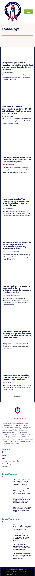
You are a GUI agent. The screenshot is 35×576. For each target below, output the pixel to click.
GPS (3, 72)
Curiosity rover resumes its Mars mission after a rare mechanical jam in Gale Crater (22, 509)
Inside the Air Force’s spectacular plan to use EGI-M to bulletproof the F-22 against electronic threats (16, 110)
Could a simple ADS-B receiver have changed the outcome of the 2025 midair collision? (16, 377)
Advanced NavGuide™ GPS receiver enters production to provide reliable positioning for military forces (16, 202)
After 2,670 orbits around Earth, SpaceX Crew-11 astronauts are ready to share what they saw (21, 482)
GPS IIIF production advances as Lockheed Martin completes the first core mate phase (17, 159)
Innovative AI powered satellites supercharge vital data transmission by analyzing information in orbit (17, 245)
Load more (17, 396)
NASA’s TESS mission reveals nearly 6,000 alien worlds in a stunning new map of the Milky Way (21, 500)
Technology (7, 252)
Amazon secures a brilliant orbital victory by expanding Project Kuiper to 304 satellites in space (22, 491)
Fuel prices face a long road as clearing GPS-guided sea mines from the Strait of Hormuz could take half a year (17, 335)
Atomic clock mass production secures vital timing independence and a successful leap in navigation (17, 289)
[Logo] (13, 11)
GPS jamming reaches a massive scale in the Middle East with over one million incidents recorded (17, 66)
